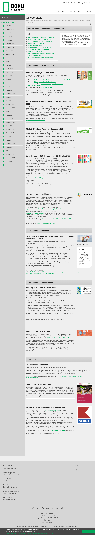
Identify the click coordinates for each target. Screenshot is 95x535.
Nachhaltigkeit (8, 17)
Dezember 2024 (10, 43)
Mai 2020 (8, 101)
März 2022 (9, 79)
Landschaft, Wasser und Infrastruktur (10, 480)
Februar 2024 (10, 54)
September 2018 (10, 122)
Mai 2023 (8, 65)
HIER (56, 95)
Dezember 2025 (10, 29)
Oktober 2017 (10, 133)
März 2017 (9, 140)
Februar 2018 (10, 129)
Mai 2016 (8, 150)
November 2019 (10, 108)
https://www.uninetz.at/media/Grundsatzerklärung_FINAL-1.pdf (43, 209)
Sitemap (61, 526)
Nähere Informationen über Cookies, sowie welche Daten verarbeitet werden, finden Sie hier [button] (31, 533)
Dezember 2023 (10, 58)
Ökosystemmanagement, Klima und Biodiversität (11, 492)
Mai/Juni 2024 (10, 51)
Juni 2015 (9, 161)
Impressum (20, 526)
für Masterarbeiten (46, 87)
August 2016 (9, 147)
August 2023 (9, 61)
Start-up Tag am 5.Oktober (35, 55)
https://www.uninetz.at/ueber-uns (35, 213)
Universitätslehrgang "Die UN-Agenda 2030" (40, 47)
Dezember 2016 (10, 143)
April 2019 (9, 115)
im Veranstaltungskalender (40, 178)
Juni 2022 (9, 76)
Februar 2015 (10, 154)
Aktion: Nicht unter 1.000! (35, 51)
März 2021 (9, 90)
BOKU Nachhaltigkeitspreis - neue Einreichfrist (41, 37)
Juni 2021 (9, 86)
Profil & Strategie (66, 20)
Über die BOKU (57, 20)
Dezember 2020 (10, 93)
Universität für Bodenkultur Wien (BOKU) (42, 20)
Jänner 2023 (9, 68)
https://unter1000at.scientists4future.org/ (58, 337)
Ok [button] (89, 531)
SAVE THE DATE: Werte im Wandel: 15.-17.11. (41, 39)
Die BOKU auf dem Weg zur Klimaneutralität (40, 41)
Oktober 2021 (10, 83)
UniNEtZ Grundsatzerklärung (36, 45)
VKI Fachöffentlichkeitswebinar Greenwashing (40, 57)
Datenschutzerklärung (32, 526)
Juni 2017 (9, 136)
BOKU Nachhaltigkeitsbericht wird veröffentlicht (41, 53)
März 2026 (9, 26)
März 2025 (9, 40)
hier (63, 319)
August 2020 (9, 97)
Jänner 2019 (9, 118)
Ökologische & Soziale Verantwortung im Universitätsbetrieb (52, 80)
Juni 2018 (9, 126)
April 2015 (9, 165)
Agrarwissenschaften (9, 469)
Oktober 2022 (10, 72)
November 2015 (10, 158)
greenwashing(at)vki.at (58, 430)
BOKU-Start (29, 20)
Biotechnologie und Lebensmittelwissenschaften (12, 474)
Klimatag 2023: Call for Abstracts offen (38, 49)
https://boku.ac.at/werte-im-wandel (35, 120)
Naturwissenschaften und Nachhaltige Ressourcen (11, 486)
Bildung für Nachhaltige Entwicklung (45, 82)
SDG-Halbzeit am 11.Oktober (36, 43)
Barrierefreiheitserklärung (49, 526)
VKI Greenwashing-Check (52, 410)
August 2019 (9, 111)
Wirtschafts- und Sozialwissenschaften (9, 498)
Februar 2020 (10, 104)
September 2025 (10, 33)
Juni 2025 (9, 36)
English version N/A (72, 526)
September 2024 (10, 47)
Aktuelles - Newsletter (7, 22)
